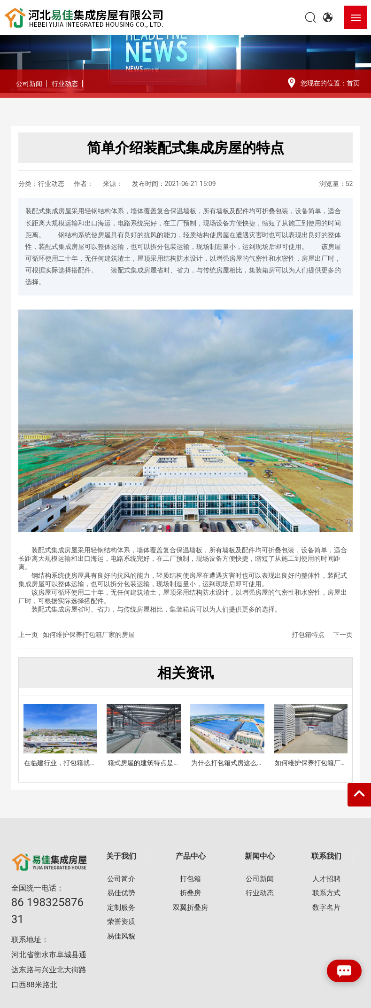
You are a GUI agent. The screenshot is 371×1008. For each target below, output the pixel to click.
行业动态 (65, 83)
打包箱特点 (308, 634)
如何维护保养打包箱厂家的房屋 (89, 634)
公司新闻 (29, 83)
